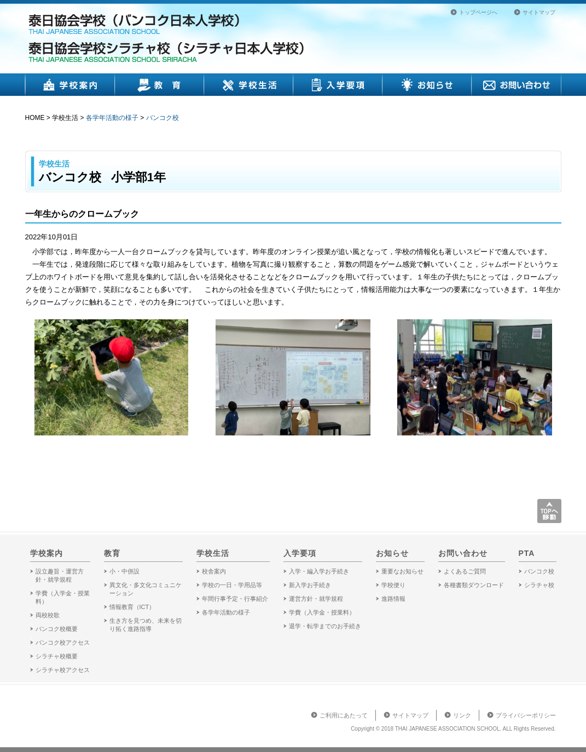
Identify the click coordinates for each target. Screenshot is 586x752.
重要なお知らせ (402, 571)
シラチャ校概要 (57, 656)
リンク (462, 715)
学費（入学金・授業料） (322, 612)
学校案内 (70, 84)
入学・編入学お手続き (319, 571)
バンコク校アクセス (63, 642)
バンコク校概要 (57, 628)
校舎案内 (214, 571)
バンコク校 (162, 118)
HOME (35, 118)
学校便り (393, 585)
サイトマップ (539, 12)
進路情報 (393, 598)
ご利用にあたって (344, 715)
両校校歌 (48, 615)
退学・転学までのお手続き (325, 626)
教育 (159, 84)
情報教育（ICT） (132, 607)
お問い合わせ (516, 84)
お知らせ (427, 84)
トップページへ (478, 12)
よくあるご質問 (465, 571)
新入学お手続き (310, 585)
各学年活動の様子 (112, 118)
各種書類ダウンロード (474, 585)
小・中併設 (124, 571)
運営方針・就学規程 (316, 598)
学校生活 (249, 84)
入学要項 (338, 84)
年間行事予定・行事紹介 (235, 598)
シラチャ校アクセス (63, 670)
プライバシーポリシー (526, 715)
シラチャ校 (539, 585)
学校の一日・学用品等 (232, 585)
